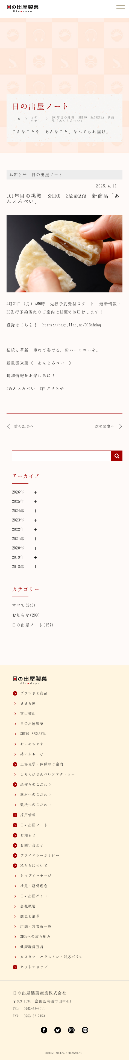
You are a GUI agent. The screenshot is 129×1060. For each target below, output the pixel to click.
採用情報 (28, 815)
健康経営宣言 (32, 946)
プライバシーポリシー (40, 855)
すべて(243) (24, 605)
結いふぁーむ (32, 754)
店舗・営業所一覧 (36, 926)
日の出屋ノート (47, 174)
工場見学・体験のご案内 (41, 764)
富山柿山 (28, 713)
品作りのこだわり (36, 784)
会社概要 (28, 906)
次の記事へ (109, 426)
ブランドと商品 (34, 693)
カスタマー (53, 957)
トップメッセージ (36, 875)
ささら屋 (28, 703)
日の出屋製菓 (32, 723)
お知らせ (34, 119)
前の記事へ (20, 426)
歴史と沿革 (30, 916)
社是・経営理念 (34, 886)
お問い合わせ (32, 845)
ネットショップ (34, 967)
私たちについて (34, 865)
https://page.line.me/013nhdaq (71, 325)
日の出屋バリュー (36, 896)
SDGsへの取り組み (35, 936)
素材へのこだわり (36, 794)
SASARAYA (33, 734)
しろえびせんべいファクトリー (47, 774)
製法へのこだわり (36, 805)
